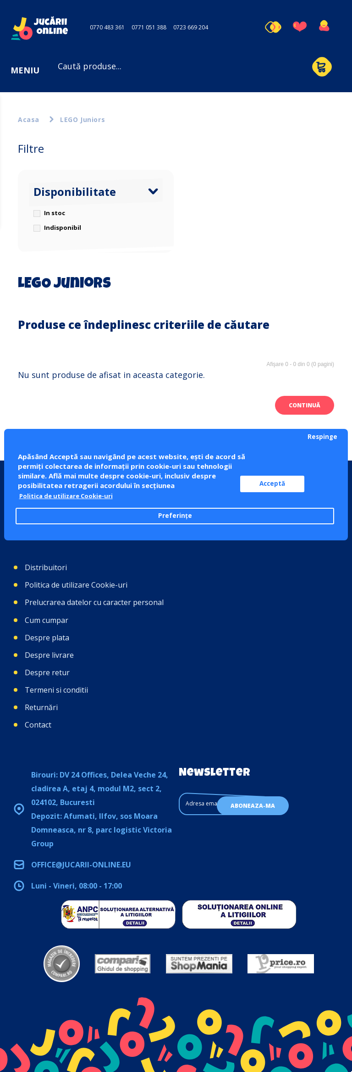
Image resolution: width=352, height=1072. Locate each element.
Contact (38, 725)
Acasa (28, 119)
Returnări (41, 707)
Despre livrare (49, 655)
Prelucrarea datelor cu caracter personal (94, 602)
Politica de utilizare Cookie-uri (76, 585)
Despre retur (47, 672)
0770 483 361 (107, 27)
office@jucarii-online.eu (81, 865)
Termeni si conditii (56, 690)
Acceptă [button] (281, 484)
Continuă (304, 405)
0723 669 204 (190, 27)
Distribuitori (46, 567)
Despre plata (47, 638)
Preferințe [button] (175, 516)
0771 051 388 (149, 27)
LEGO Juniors (82, 119)
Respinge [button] (322, 437)
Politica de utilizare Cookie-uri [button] (71, 496)
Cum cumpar (46, 620)
